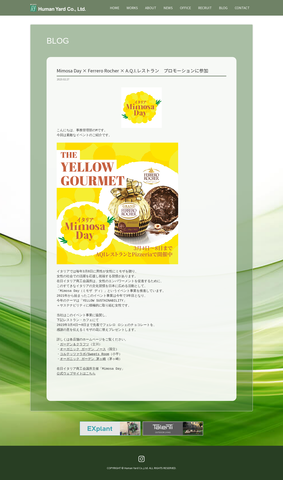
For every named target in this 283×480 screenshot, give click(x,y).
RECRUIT (205, 7)
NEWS (168, 7)
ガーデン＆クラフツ (74, 344)
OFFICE (185, 7)
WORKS (132, 7)
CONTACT (242, 7)
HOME (114, 7)
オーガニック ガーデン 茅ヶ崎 (83, 359)
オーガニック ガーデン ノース (83, 349)
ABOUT (150, 7)
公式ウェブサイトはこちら (76, 374)
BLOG (223, 7)
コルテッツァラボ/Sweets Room (84, 354)
